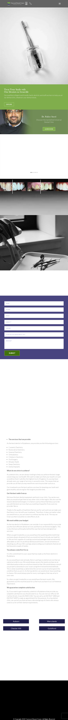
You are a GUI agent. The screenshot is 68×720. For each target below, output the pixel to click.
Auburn (16, 621)
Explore (9, 104)
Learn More (49, 129)
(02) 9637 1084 (51, 596)
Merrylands (52, 621)
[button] (31, 172)
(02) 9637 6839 (12, 598)
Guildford (52, 628)
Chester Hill (16, 628)
